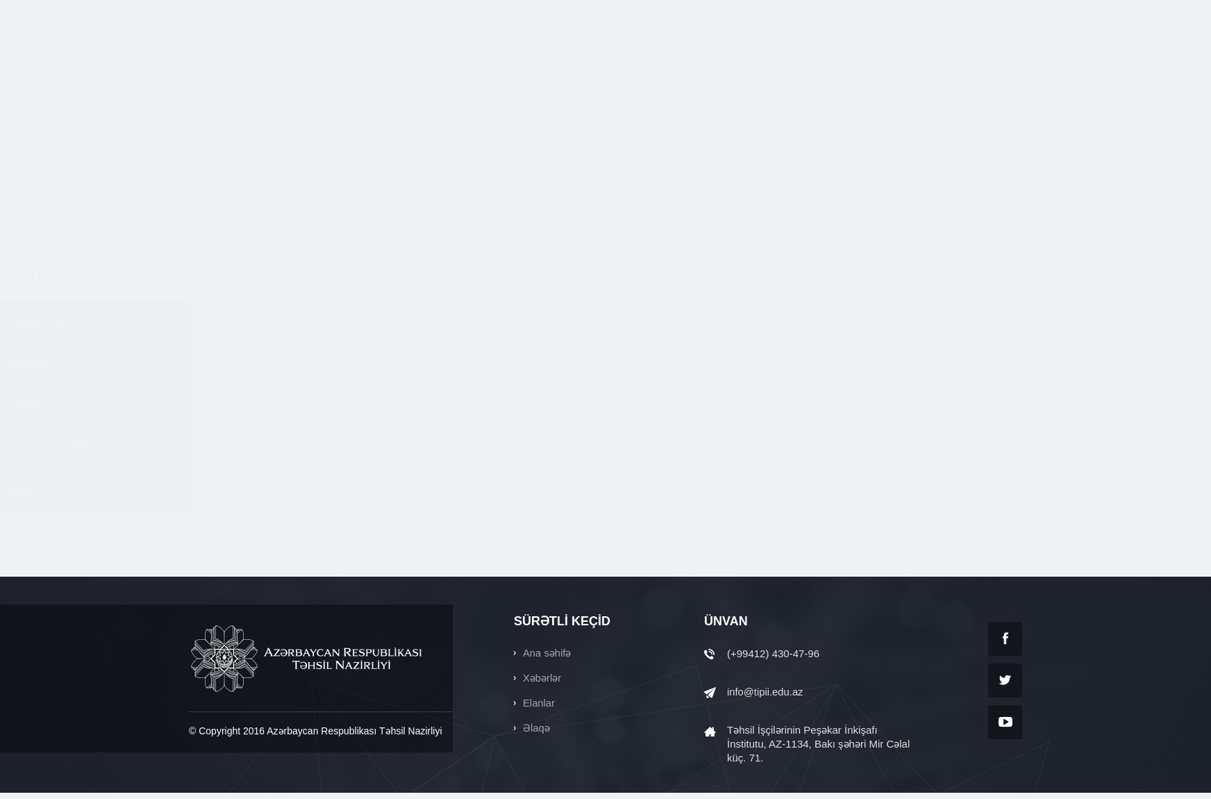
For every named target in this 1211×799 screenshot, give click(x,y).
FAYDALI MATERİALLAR (740, 60)
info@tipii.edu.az (765, 698)
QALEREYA (933, 60)
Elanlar (214, 409)
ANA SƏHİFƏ (380, 60)
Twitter (1005, 686)
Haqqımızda (226, 323)
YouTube (1005, 728)
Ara (879, 12)
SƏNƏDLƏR (852, 60)
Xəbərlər (218, 366)
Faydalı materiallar (242, 452)
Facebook (1005, 644)
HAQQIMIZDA (468, 60)
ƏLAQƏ (1004, 60)
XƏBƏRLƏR (555, 60)
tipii (254, 60)
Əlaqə (211, 495)
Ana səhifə (547, 659)
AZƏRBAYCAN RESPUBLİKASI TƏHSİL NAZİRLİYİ (307, 664)
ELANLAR (633, 60)
